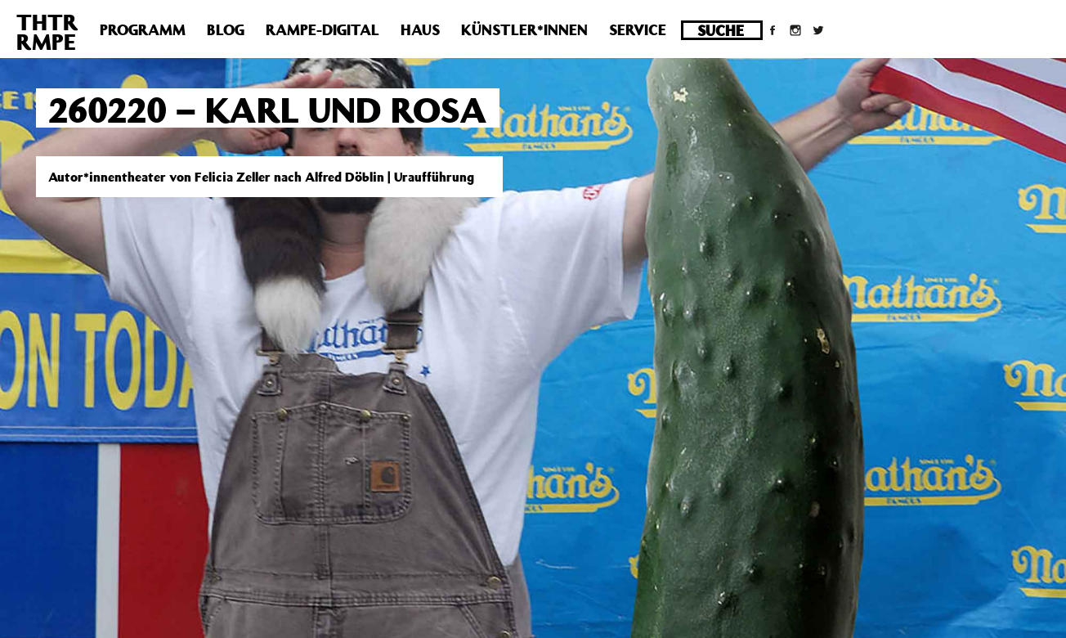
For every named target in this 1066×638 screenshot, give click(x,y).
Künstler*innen (524, 29)
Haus (420, 29)
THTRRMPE (47, 31)
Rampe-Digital (322, 29)
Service (637, 29)
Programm (143, 29)
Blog (225, 29)
